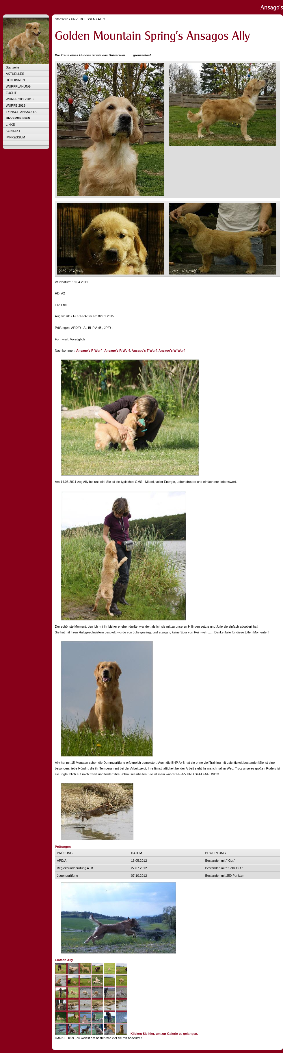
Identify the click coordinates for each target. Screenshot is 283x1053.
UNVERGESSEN (18, 118)
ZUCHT (11, 92)
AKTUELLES (15, 73)
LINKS (10, 124)
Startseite (12, 67)
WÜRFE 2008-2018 (19, 99)
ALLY (101, 19)
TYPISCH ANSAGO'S (21, 112)
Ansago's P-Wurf (89, 350)
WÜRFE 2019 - (16, 105)
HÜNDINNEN (15, 80)
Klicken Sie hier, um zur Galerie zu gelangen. (164, 1033)
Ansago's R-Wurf (117, 350)
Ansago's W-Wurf (172, 350)
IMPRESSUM (15, 137)
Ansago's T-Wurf (144, 350)
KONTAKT (13, 131)
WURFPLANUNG (18, 86)
